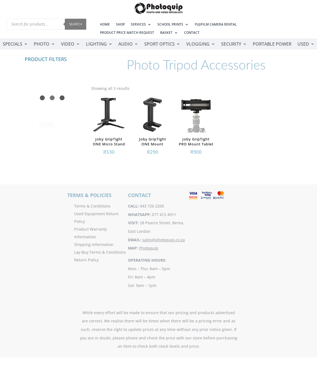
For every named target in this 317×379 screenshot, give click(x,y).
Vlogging (198, 44)
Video (67, 44)
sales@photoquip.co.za (163, 239)
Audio (125, 44)
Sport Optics (159, 44)
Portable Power (272, 44)
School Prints (170, 25)
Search (75, 23)
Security (231, 44)
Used (303, 44)
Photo (41, 44)
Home (105, 25)
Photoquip (148, 248)
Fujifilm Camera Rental (216, 25)
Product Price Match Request (127, 33)
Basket (166, 33)
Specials (12, 44)
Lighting (96, 44)
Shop (120, 25)
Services (138, 25)
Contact (191, 33)
